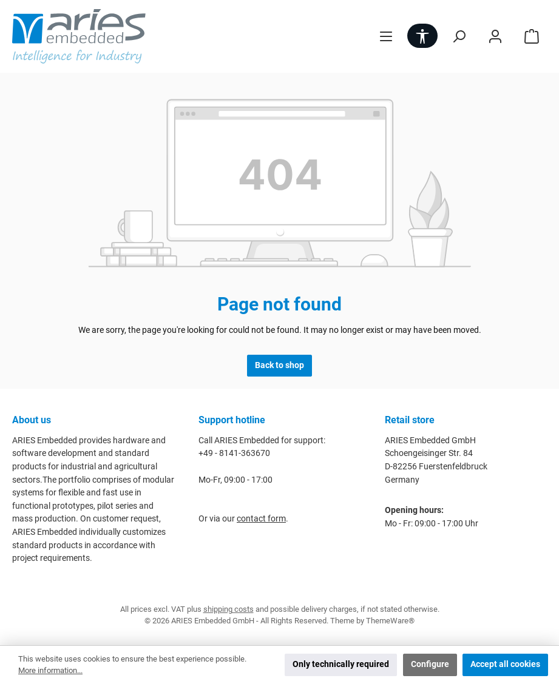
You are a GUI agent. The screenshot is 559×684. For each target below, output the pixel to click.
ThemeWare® (390, 620)
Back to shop (279, 365)
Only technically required (341, 664)
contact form (261, 519)
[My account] (495, 36)
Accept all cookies (505, 664)
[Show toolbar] (422, 36)
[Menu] (386, 36)
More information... (50, 670)
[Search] (459, 36)
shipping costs (228, 609)
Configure (430, 664)
